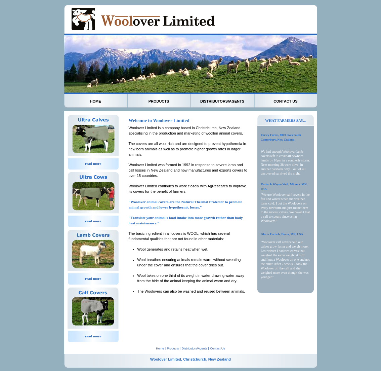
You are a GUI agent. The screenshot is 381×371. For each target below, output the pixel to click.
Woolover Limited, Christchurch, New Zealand (190, 359)
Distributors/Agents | (195, 348)
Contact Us (217, 348)
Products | (173, 348)
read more (93, 163)
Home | (161, 348)
